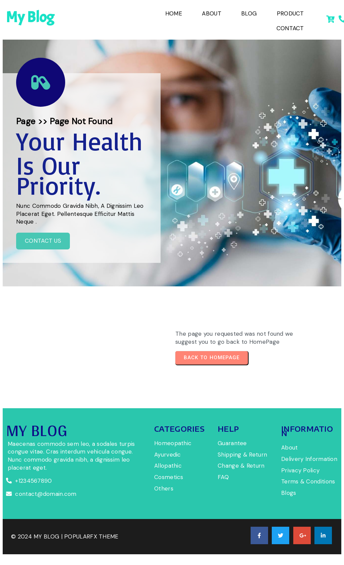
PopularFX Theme (91, 536)
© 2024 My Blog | (37, 536)
